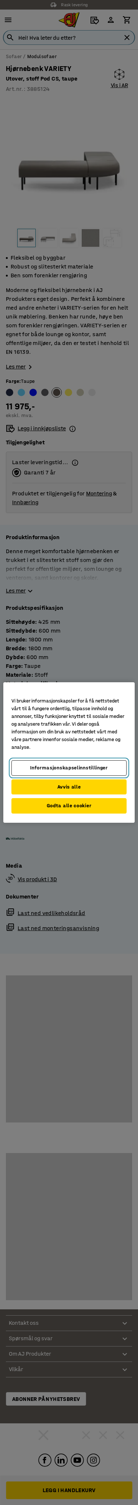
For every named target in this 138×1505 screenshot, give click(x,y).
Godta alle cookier (69, 806)
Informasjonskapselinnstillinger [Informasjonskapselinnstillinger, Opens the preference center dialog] (69, 768)
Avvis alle (69, 787)
